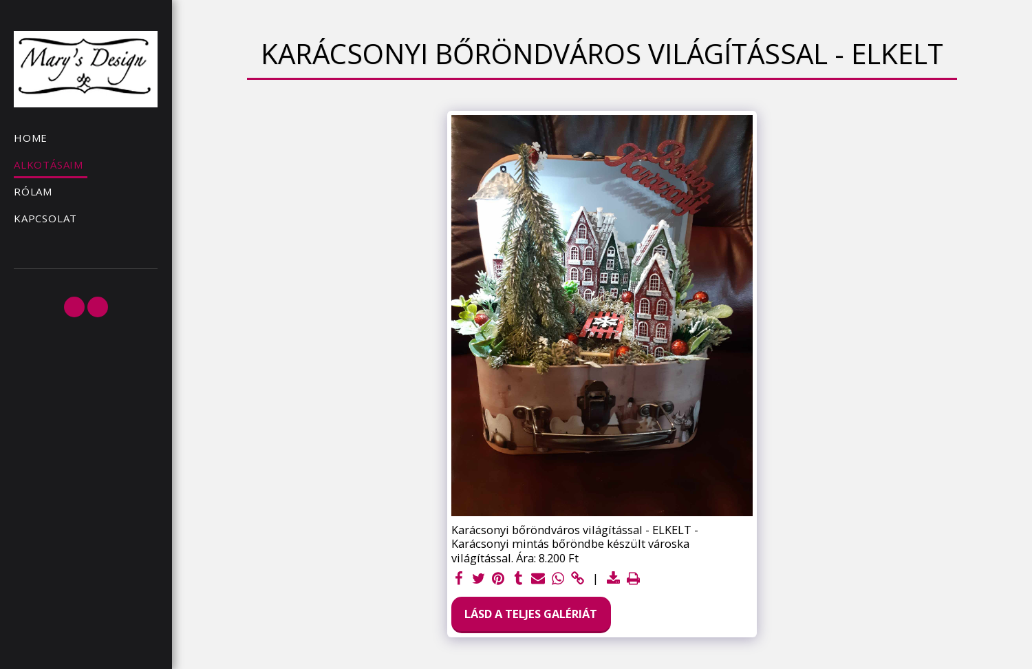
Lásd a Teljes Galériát (530, 614)
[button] (74, 307)
